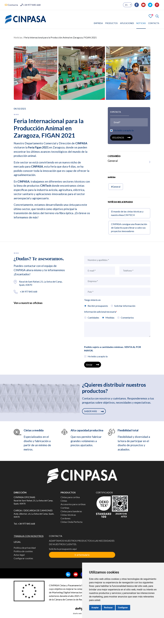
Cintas (64, 500)
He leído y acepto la (124, 131)
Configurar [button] (123, 607)
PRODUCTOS (111, 23)
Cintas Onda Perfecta (71, 521)
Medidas (109, 317)
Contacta (11, 4)
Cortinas (65, 507)
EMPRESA (98, 23)
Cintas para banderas (71, 511)
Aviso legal (19, 554)
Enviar (92, 364)
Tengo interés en (92, 299)
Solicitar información (124, 305)
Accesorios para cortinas (73, 504)
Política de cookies (23, 551)
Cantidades (93, 317)
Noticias (18, 37)
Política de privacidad (25, 547)
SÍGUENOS (121, 139)
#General (115, 188)
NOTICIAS (141, 23)
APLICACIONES (127, 23)
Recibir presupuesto (98, 305)
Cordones (65, 518)
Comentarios (127, 317)
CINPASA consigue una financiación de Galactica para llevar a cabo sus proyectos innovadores (129, 229)
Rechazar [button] (108, 607)
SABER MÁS (94, 411)
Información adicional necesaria (100, 311)
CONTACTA (153, 23)
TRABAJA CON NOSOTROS (29, 536)
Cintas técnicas (68, 514)
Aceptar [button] (95, 607)
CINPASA (81, 144)
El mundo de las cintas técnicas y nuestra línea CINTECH (127, 214)
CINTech (45, 187)
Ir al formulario (82, 554)
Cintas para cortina (70, 497)
